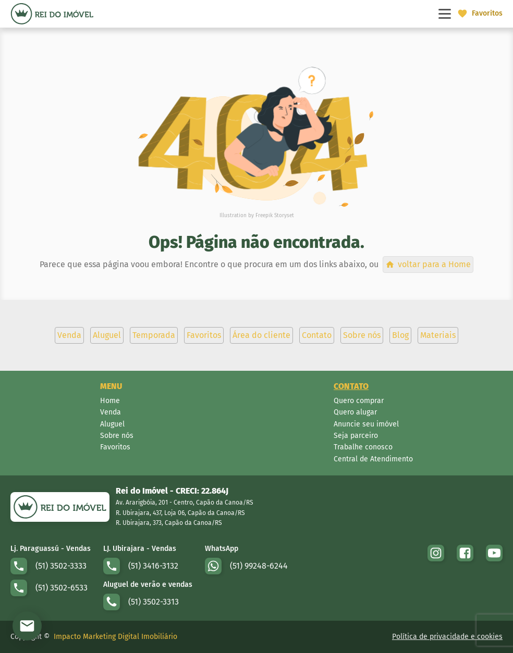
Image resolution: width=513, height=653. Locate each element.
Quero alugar (355, 412)
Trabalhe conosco (363, 447)
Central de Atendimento (373, 459)
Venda (110, 412)
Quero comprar (359, 400)
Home (110, 400)
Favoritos (115, 447)
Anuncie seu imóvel (366, 424)
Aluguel (112, 424)
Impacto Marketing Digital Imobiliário (115, 636)
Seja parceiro (356, 435)
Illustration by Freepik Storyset (256, 215)
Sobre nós (116, 435)
